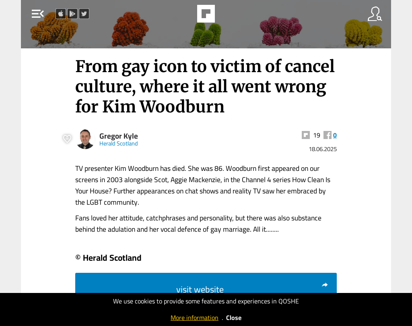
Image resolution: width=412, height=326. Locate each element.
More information (194, 317)
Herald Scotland (118, 143)
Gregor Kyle (118, 136)
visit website (252, 289)
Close (233, 317)
